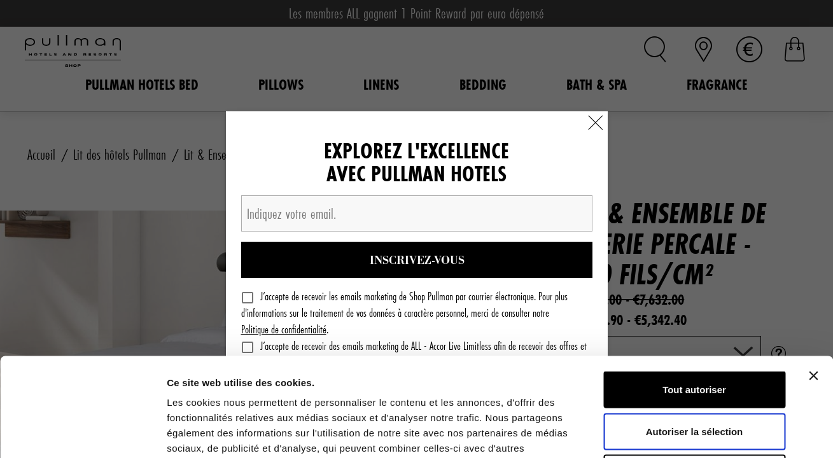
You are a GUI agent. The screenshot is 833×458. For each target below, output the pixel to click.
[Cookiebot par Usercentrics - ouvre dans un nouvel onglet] (82, 433)
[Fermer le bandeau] (813, 277)
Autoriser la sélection (694, 333)
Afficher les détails (701, 432)
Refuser (694, 374)
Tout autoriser (694, 291)
